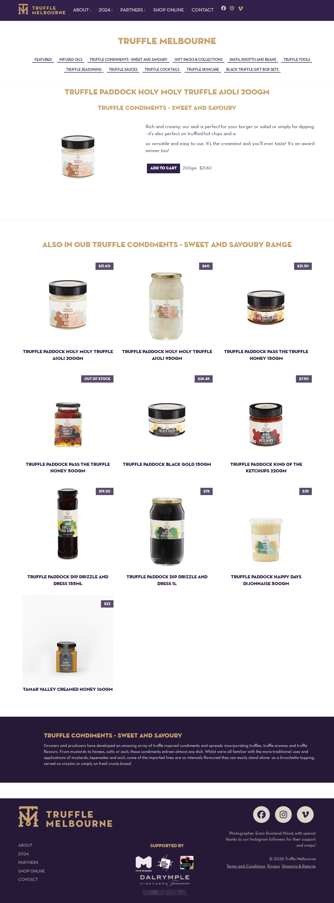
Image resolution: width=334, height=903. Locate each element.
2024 (23, 854)
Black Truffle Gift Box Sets (252, 70)
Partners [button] (132, 10)
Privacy (273, 866)
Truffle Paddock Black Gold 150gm (167, 464)
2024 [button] (105, 10)
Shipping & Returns (299, 866)
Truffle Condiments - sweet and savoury (128, 60)
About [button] (82, 10)
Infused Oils (70, 60)
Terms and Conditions (245, 866)
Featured (43, 60)
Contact (202, 10)
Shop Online (168, 10)
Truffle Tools (296, 60)
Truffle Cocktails (162, 70)
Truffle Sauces (123, 70)
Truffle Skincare (203, 70)
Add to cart (163, 168)
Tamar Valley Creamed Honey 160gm (68, 689)
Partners (28, 863)
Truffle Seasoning (84, 70)
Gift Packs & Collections (198, 60)
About (25, 845)
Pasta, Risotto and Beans (253, 60)
